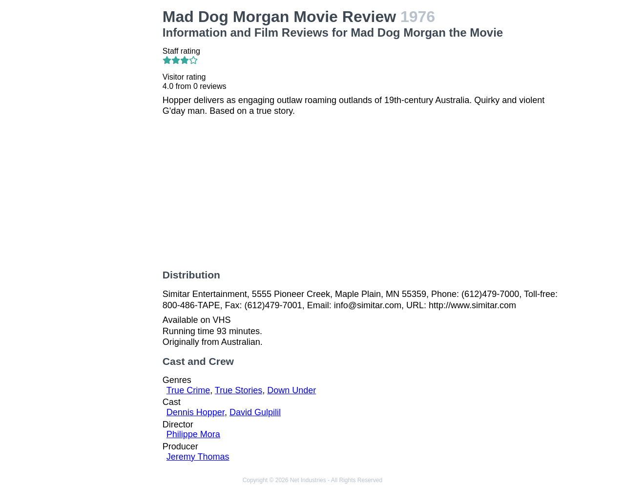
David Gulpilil (255, 412)
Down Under (291, 390)
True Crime (188, 390)
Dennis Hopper (196, 412)
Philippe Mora (193, 434)
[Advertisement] (109, 154)
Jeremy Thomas (198, 457)
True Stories (238, 390)
